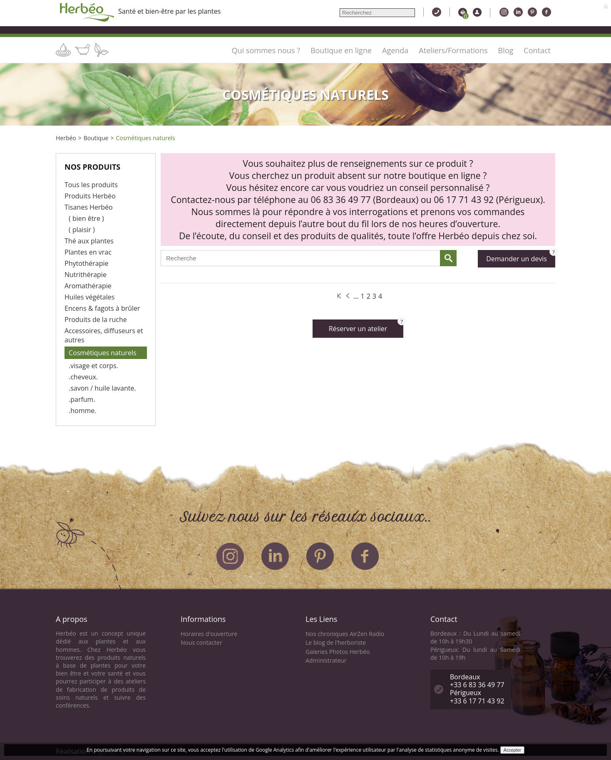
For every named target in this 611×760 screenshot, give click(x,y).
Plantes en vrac (88, 252)
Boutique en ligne (341, 50)
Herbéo (66, 138)
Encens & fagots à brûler (102, 308)
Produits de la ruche (96, 319)
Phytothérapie (87, 263)
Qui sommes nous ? (266, 50)
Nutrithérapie (86, 274)
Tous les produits (91, 184)
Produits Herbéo (90, 196)
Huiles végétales (89, 297)
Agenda (395, 50)
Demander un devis (520, 256)
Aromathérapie (88, 285)
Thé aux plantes (89, 240)
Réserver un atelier (366, 326)
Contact (537, 50)
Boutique (96, 138)
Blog (506, 50)
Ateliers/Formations (453, 50)
